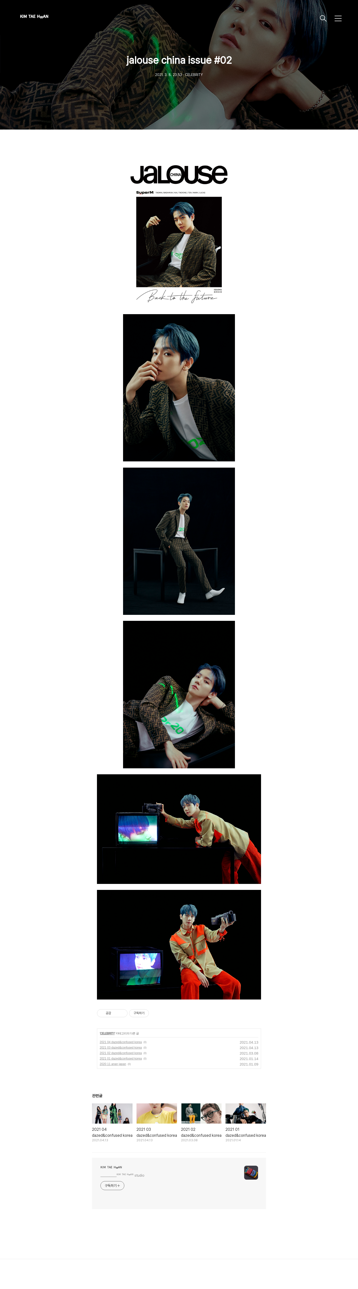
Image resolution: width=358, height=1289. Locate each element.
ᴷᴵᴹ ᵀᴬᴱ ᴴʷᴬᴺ (34, 18)
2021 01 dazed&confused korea (121, 1058)
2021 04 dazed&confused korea (121, 1042)
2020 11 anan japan (113, 1064)
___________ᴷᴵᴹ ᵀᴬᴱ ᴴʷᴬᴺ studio (122, 1175)
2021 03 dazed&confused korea (121, 1047)
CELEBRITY (107, 1033)
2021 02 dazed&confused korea (121, 1053)
